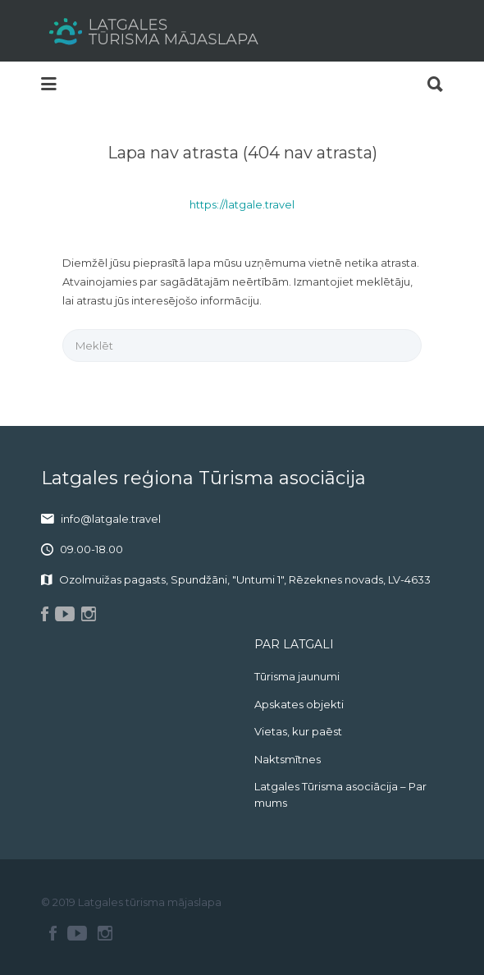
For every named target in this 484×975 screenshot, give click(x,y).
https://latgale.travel (242, 204)
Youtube (77, 933)
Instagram (105, 933)
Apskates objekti (299, 704)
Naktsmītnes (287, 759)
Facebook (53, 933)
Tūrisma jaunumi (297, 676)
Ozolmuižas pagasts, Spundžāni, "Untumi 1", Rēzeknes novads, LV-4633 (245, 579)
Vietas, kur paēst (298, 731)
